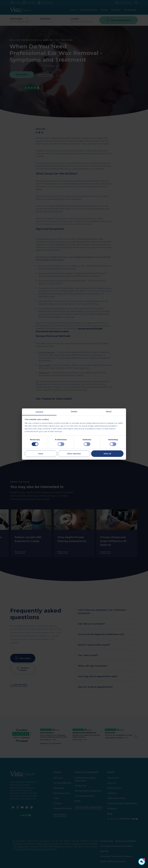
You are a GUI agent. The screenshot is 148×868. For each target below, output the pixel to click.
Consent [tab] (39, 412)
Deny (40, 453)
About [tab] (108, 411)
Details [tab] (74, 411)
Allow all (107, 453)
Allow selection (74, 453)
